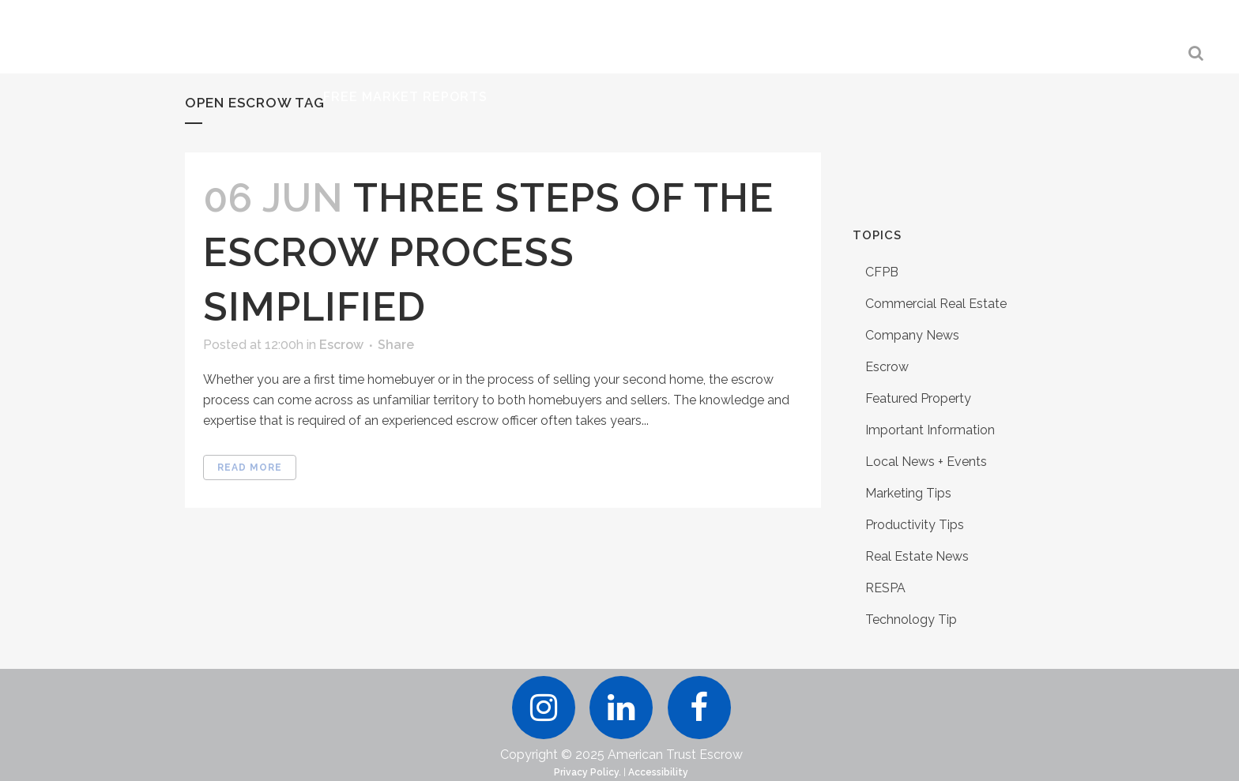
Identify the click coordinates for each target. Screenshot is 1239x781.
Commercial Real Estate (936, 303)
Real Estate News (917, 556)
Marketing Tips (908, 493)
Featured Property (918, 398)
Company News (912, 335)
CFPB (881, 272)
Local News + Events (926, 461)
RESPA (885, 587)
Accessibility (658, 772)
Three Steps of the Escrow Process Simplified (488, 252)
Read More (249, 467)
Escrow (341, 344)
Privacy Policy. (587, 772)
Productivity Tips (914, 524)
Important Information (930, 429)
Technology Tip (911, 619)
